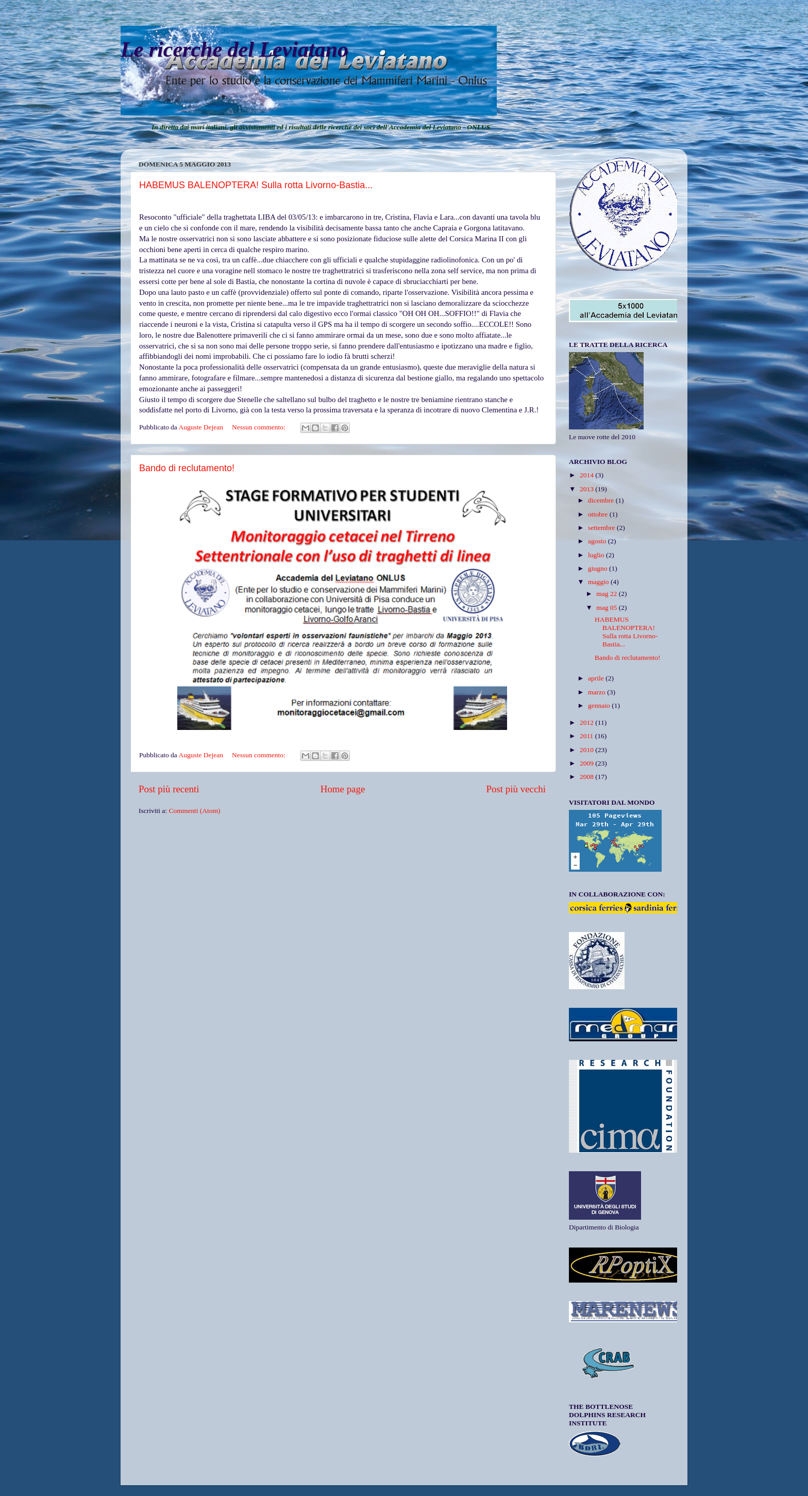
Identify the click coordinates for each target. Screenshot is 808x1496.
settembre (602, 527)
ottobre (599, 514)
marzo (597, 692)
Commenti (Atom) (194, 811)
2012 (587, 722)
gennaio (600, 705)
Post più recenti (169, 789)
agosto (598, 541)
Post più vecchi (516, 789)
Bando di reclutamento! (186, 468)
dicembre (602, 500)
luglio (597, 555)
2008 (587, 776)
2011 (587, 736)
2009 (587, 763)
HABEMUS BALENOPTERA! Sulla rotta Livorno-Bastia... (256, 185)
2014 (587, 475)
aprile (596, 678)
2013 (587, 489)
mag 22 (607, 593)
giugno (598, 568)
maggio (599, 582)
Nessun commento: (259, 427)
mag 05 (607, 607)
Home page (343, 789)
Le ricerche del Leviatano (234, 49)
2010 (587, 750)
